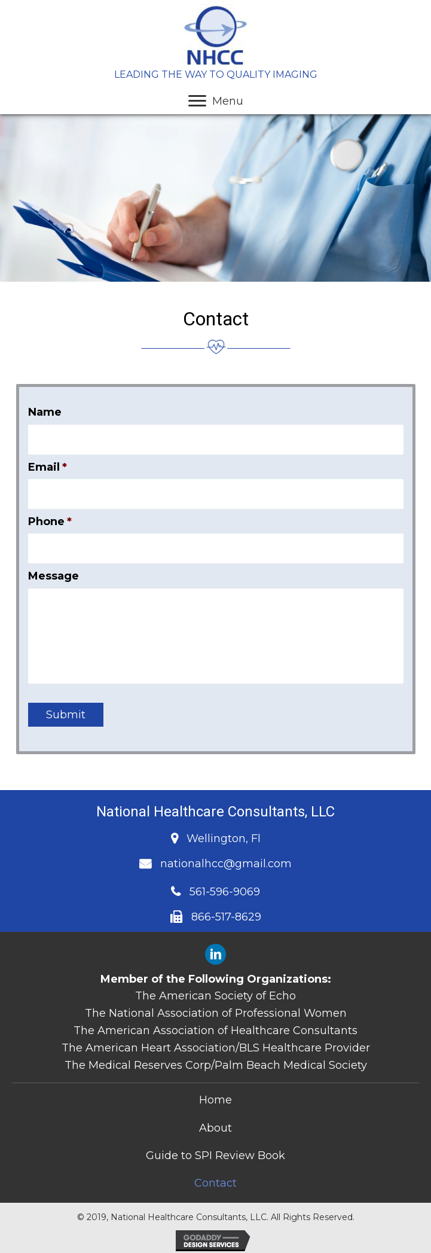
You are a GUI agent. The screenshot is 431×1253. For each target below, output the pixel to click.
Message (53, 576)
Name (45, 412)
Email (47, 466)
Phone (50, 521)
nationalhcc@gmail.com (226, 863)
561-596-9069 (224, 891)
